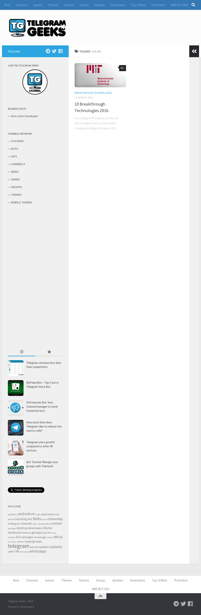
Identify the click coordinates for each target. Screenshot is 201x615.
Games (37, 5)
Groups (84, 5)
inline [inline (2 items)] (53, 533)
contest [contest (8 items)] (56, 523)
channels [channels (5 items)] (26, 523)
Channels (22, 5)
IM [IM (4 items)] (49, 532)
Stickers (69, 5)
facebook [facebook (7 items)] (14, 532)
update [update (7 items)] (44, 547)
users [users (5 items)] (11, 551)
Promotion (158, 5)
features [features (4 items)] (26, 532)
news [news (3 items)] (50, 537)
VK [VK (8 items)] (17, 551)
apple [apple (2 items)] (38, 514)
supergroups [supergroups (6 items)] (33, 541)
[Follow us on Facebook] (60, 51)
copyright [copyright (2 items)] (12, 528)
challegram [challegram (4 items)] (14, 523)
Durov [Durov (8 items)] (48, 528)
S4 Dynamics (27, 607)
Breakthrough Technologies (93, 93)
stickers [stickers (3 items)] (21, 541)
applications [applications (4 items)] (48, 514)
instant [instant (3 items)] (11, 537)
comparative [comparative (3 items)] (43, 523)
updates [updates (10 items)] (55, 546)
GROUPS (16, 187)
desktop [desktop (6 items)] (22, 528)
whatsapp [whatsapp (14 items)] (37, 551)
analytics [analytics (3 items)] (12, 514)
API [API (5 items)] (33, 514)
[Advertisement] (37, 277)
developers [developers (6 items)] (35, 528)
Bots (7, 5)
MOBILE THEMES (21, 202)
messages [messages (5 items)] (27, 537)
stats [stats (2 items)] (14, 542)
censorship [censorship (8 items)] (55, 519)
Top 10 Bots (138, 5)
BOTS (14, 149)
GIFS (14, 156)
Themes (53, 5)
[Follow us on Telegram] (48, 51)
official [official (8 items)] (58, 537)
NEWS (14, 172)
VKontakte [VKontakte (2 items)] (24, 552)
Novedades (118, 5)
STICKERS (17, 141)
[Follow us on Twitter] (54, 51)
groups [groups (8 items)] (37, 532)
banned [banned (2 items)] (11, 519)
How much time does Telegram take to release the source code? (44, 426)
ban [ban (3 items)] (57, 514)
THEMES (16, 195)
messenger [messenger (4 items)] (40, 537)
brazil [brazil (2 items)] (44, 519)
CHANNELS (18, 164)
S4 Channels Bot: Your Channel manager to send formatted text (42, 407)
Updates (99, 5)
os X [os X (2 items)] (9, 542)
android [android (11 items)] (24, 513)
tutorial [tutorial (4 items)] (34, 547)
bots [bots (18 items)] (37, 518)
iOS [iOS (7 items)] (18, 537)
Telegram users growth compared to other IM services (40, 446)
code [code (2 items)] (35, 524)
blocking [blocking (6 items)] (21, 519)
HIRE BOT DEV (179, 5)
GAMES (15, 179)
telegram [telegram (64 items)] (18, 546)
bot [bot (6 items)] (29, 519)
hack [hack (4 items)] (45, 532)
